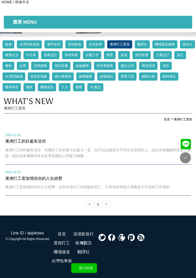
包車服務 (40, 66)
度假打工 (62, 243)
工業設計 (162, 55)
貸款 (166, 66)
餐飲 (8, 66)
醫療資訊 (47, 87)
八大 (64, 87)
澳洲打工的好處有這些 (25, 141)
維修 (8, 44)
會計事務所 (63, 76)
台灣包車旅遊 (29, 44)
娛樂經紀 (106, 76)
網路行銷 (148, 76)
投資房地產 (38, 76)
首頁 (62, 234)
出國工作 (92, 55)
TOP (185, 157)
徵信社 (187, 44)
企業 (22, 66)
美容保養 (71, 55)
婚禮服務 (85, 76)
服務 (79, 87)
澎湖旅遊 (74, 44)
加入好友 (86, 268)
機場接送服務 (165, 44)
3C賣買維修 (14, 76)
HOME (6, 2)
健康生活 (11, 55)
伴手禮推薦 (104, 66)
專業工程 (127, 76)
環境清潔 (148, 66)
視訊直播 (61, 66)
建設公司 (127, 66)
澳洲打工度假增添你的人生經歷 (33, 178)
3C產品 (95, 87)
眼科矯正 (169, 76)
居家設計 (50, 55)
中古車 (31, 55)
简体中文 (22, 2)
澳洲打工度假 (120, 44)
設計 (180, 55)
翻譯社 (142, 44)
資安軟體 (141, 55)
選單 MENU (25, 22)
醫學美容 (11, 87)
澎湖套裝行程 (83, 235)
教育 (109, 55)
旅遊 (124, 55)
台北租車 (95, 44)
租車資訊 (83, 243)
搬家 (29, 87)
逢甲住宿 (53, 44)
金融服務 (82, 66)
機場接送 (62, 252)
